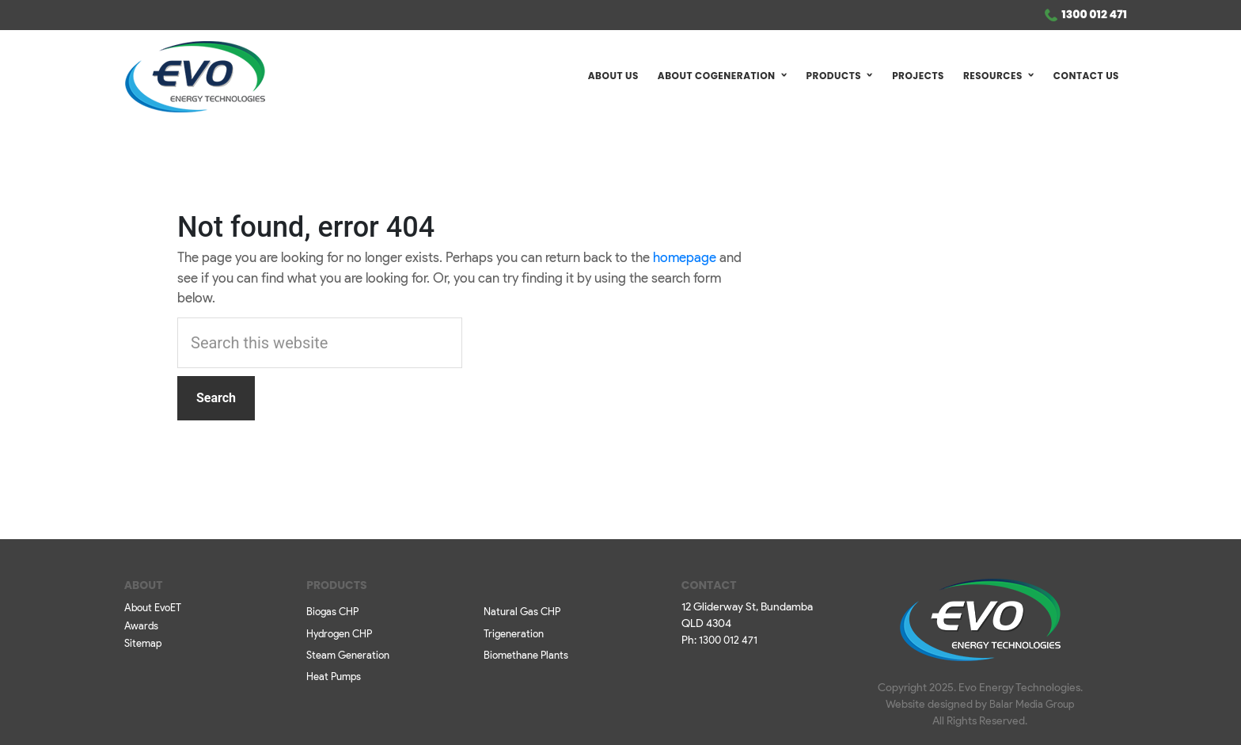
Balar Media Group (1031, 705)
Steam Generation (347, 656)
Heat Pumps (333, 677)
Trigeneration (514, 634)
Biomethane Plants (526, 656)
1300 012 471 (1094, 14)
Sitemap (142, 644)
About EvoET (152, 608)
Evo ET (195, 77)
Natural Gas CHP (522, 612)
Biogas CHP (332, 612)
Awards (141, 626)
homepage (684, 258)
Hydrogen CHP (339, 634)
